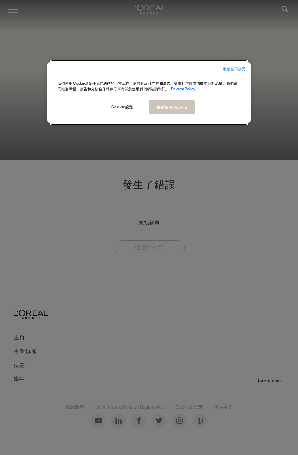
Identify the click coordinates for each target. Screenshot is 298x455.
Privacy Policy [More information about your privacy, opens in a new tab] (183, 89)
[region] (149, 92)
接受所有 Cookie (172, 107)
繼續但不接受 (234, 69)
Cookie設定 (122, 107)
